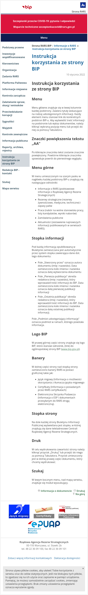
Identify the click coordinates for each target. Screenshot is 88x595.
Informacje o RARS (65, 45)
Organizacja (9, 70)
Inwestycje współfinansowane (13, 55)
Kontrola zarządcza (13, 95)
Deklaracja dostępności (67, 558)
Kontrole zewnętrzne (15, 134)
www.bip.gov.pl (70, 349)
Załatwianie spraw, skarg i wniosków (13, 103)
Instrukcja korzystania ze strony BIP (11, 160)
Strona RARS (79, 11)
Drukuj (81, 491)
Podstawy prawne (13, 47)
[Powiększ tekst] (83, 5)
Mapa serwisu (10, 188)
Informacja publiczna (15, 140)
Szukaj (6, 182)
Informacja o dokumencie (56, 491)
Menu (44, 37)
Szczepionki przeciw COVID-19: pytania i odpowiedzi (44, 21)
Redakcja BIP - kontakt (10, 171)
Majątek (7, 128)
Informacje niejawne (14, 89)
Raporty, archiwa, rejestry (13, 148)
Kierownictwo (10, 63)
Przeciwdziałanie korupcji (12, 113)
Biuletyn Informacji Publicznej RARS (12, 7)
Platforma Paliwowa (14, 82)
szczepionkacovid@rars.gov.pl (57, 27)
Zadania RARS (10, 76)
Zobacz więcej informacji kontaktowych (30, 558)
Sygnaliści (8, 121)
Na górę (80, 494)
